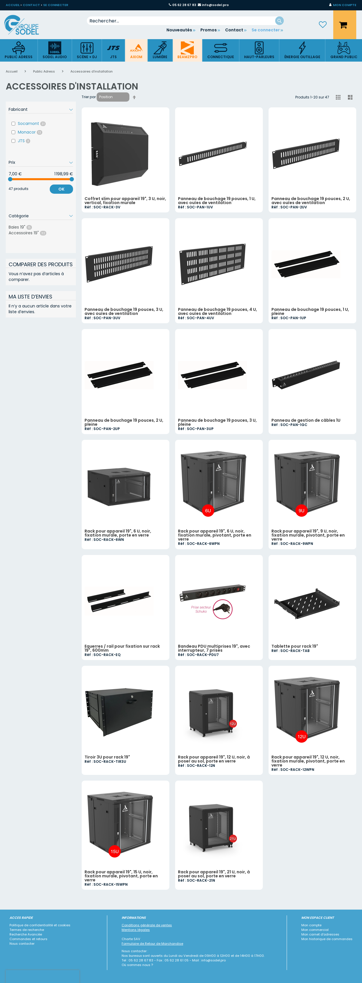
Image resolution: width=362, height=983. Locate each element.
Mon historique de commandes (327, 939)
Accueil (12, 71)
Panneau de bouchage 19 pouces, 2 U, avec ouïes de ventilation (310, 201)
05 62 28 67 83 (184, 5)
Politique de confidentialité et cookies (39, 925)
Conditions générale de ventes (147, 925)
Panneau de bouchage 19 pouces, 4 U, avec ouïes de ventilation (217, 311)
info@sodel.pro (215, 5)
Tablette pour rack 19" (294, 646)
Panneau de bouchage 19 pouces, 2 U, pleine (124, 422)
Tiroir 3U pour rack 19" (107, 757)
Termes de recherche (26, 929)
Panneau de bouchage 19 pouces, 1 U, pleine (310, 311)
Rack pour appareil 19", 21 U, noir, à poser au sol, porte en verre (214, 874)
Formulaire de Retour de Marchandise (152, 943)
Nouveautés (179, 30)
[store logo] (25, 25)
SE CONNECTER (55, 5)
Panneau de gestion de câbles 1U (305, 420)
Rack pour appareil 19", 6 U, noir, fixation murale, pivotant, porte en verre (214, 535)
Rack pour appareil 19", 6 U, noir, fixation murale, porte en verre (118, 533)
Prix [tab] (12, 162)
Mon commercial (315, 929)
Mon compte (311, 925)
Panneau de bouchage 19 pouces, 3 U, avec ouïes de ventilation (124, 311)
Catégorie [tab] (19, 216)
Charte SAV (131, 939)
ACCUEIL (13, 5)
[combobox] (185, 20)
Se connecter (266, 30)
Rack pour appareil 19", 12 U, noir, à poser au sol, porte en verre (214, 759)
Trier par (89, 96)
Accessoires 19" (33, 233)
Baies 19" (26, 227)
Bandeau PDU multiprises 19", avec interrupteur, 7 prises (214, 648)
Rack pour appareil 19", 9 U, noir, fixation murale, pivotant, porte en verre (308, 535)
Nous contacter (22, 943)
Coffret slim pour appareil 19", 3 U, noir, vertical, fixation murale (125, 201)
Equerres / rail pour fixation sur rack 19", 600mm (122, 648)
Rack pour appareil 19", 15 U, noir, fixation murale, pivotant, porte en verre (121, 876)
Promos (208, 30)
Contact (234, 30)
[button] (342, 5)
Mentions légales (136, 929)
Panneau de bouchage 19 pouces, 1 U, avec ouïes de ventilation (217, 201)
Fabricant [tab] (18, 109)
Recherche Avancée (25, 934)
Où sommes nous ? (137, 965)
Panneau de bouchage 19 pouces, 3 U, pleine (217, 422)
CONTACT (31, 5)
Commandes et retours (28, 939)
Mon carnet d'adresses (320, 934)
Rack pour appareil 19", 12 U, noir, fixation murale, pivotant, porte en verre (308, 761)
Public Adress (44, 71)
